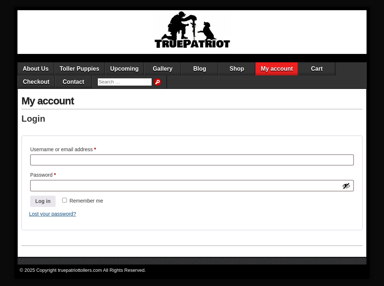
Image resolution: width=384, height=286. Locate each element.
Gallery (162, 69)
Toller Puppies (79, 69)
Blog (200, 69)
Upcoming (124, 69)
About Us (35, 69)
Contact (73, 82)
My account (277, 69)
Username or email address (73, 148)
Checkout (36, 82)
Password (53, 174)
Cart (317, 69)
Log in (43, 201)
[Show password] (346, 186)
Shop (236, 69)
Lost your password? (52, 214)
